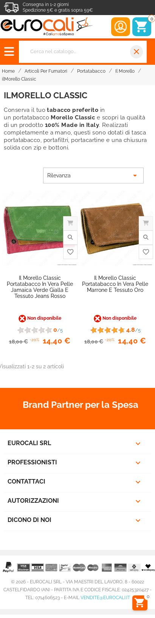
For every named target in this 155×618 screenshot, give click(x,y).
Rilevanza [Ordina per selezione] (93, 175)
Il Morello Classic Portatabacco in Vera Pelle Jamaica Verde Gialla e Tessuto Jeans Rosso (40, 287)
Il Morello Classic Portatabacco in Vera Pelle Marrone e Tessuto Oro (115, 284)
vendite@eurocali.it (105, 597)
